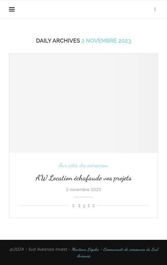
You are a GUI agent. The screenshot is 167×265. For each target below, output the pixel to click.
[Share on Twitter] (84, 205)
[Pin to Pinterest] (89, 205)
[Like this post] (73, 205)
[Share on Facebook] (79, 205)
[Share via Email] (93, 205)
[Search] (155, 9)
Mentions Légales (85, 249)
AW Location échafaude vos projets (83, 177)
